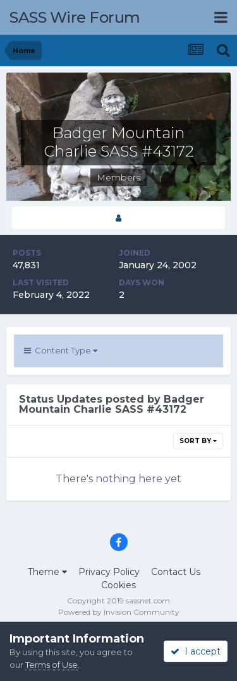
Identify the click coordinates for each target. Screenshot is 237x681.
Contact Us (175, 571)
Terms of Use (51, 665)
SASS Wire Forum (74, 17)
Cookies (118, 585)
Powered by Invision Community (118, 612)
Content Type (60, 350)
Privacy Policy (109, 571)
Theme (47, 571)
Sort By (198, 441)
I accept (196, 651)
